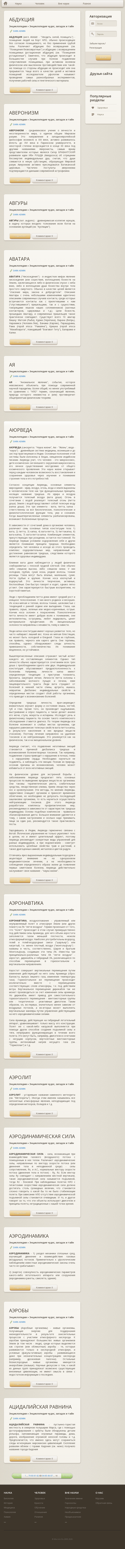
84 (43, 1475)
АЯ (12, 364)
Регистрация (96, 47)
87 (51, 1475)
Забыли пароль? (98, 43)
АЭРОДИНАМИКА (29, 1236)
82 (38, 1475)
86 (49, 1475)
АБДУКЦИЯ (21, 19)
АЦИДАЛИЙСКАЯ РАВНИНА (40, 1407)
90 (57, 1475)
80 (32, 1475)
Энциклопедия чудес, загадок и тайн (51, 26)
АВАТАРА (19, 259)
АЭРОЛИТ (20, 1077)
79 (29, 1475)
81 (35, 1475)
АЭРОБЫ (19, 1310)
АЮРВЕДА (20, 430)
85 (46, 1475)
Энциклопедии (18, 26)
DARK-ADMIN (19, 31)
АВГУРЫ (18, 203)
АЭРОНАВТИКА (26, 903)
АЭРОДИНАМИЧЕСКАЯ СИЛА (42, 1136)
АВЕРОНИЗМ (24, 112)
